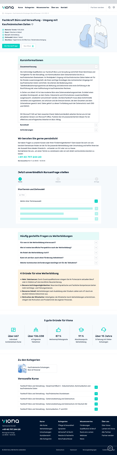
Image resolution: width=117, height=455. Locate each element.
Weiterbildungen (46, 429)
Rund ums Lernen (86, 432)
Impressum (73, 450)
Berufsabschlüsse (65, 439)
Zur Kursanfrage (11, 46)
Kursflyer (29, 46)
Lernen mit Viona (108, 429)
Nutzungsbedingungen (90, 450)
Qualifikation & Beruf (88, 429)
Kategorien (8, 13)
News (82, 439)
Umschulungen (45, 432)
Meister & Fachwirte (66, 435)
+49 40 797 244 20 (30, 156)
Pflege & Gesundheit (66, 425)
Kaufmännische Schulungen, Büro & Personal (26, 13)
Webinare (83, 435)
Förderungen (85, 425)
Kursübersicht (45, 435)
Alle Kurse (43, 425)
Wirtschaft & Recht (65, 432)
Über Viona (106, 425)
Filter (22, 195)
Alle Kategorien (46, 439)
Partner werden (97, 7)
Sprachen (62, 429)
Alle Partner (106, 432)
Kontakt (64, 7)
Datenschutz (60, 450)
